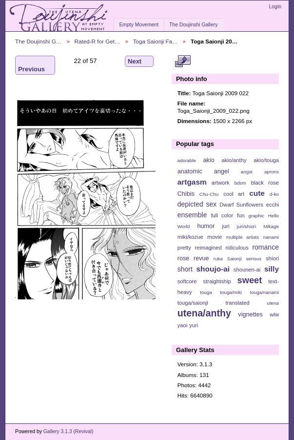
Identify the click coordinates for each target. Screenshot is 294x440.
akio (209, 160)
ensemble (192, 215)
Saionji (234, 258)
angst (247, 171)
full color (222, 215)
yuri (193, 325)
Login (275, 6)
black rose (265, 183)
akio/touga (266, 160)
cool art (233, 194)
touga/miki (231, 292)
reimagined (208, 248)
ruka (218, 258)
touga (206, 292)
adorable (186, 160)
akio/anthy (233, 160)
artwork (221, 183)
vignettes (250, 314)
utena (273, 303)
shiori (272, 258)
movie (214, 237)
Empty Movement (138, 24)
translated (237, 303)
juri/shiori (246, 226)
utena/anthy (204, 313)
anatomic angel (203, 171)
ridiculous (236, 248)
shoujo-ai (213, 269)
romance (265, 247)
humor (206, 226)
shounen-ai (247, 269)
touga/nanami (264, 292)
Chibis (186, 193)
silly (271, 269)
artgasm (192, 182)
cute (257, 193)
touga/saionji (192, 303)
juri (226, 226)
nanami (271, 237)
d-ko (274, 194)
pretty (184, 248)
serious (253, 258)
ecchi (272, 205)
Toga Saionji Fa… (155, 41)
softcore (187, 281)
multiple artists (242, 237)
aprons (271, 171)
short (185, 269)
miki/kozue (190, 237)
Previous (31, 65)
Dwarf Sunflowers (241, 205)
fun (241, 215)
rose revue (193, 258)
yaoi (182, 325)
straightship (217, 281)
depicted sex (197, 204)
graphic (256, 215)
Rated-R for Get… (97, 41)
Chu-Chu (208, 194)
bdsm (240, 183)
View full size (182, 61)
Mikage (271, 226)
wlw (274, 314)
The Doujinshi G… (38, 41)
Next (139, 61)
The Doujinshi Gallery (193, 24)
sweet (249, 280)
